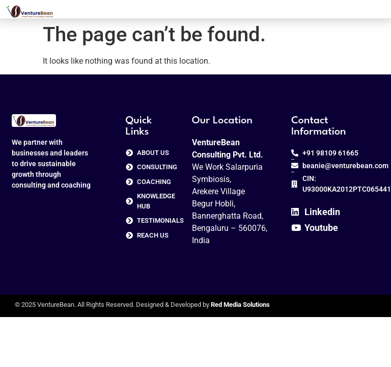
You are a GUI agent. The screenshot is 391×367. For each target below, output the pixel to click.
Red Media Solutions (240, 304)
